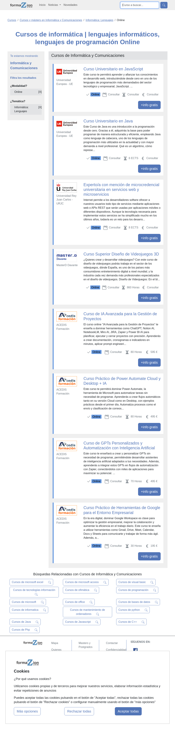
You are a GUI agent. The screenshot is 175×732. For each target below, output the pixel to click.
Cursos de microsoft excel (31, 582)
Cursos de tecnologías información (34, 592)
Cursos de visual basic (135, 582)
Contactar (112, 643)
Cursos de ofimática (81, 590)
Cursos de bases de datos (138, 602)
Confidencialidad (116, 649)
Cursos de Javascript (81, 621)
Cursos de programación (137, 590)
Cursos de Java (25, 621)
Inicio (42, 4)
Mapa (54, 643)
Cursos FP (85, 653)
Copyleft (111, 662)
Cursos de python (132, 609)
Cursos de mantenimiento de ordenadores (87, 612)
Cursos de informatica (29, 609)
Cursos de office (78, 602)
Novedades (70, 4)
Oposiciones (86, 677)
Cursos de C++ (131, 621)
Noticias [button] (53, 4)
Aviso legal (112, 656)
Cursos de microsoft (28, 602)
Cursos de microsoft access (85, 582)
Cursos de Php (24, 629)
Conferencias (87, 660)
